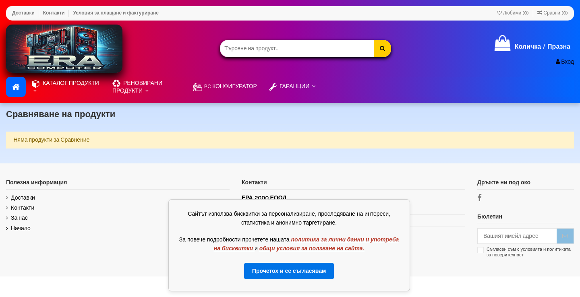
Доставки (24, 13)
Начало (21, 228)
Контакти (54, 13)
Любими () (513, 13)
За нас (19, 217)
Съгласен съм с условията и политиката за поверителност (529, 252)
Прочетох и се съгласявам (289, 271)
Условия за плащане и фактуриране (115, 13)
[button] (146, 87)
